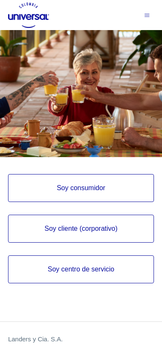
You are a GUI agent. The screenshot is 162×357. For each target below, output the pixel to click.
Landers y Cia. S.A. (35, 339)
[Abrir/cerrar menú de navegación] (147, 14)
